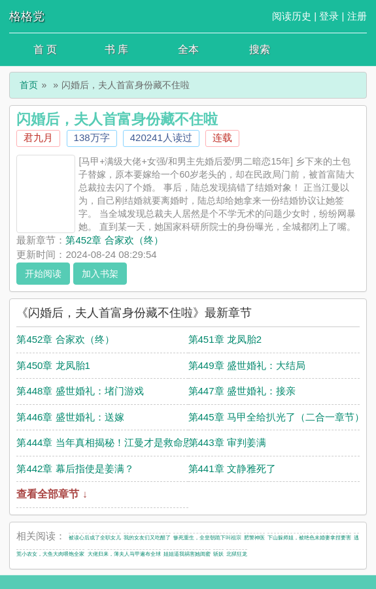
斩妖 (218, 554)
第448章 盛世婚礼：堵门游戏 (79, 390)
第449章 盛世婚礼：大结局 (246, 365)
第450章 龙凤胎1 (53, 365)
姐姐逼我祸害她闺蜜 (187, 554)
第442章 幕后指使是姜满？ (74, 468)
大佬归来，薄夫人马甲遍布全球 (124, 554)
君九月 (38, 137)
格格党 (26, 16)
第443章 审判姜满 (227, 442)
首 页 (45, 49)
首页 (29, 85)
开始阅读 (43, 273)
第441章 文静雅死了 (232, 468)
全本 (188, 49)
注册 (357, 16)
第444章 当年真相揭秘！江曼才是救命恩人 (109, 442)
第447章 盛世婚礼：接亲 (242, 390)
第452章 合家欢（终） (114, 240)
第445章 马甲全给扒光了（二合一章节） (276, 416)
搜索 (259, 49)
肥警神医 (254, 538)
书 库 (116, 49)
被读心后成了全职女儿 (95, 538)
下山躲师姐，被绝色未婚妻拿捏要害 (309, 538)
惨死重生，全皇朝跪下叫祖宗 (207, 538)
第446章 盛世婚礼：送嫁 (70, 416)
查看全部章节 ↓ (51, 494)
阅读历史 (291, 16)
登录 (329, 16)
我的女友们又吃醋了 (147, 538)
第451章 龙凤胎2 (225, 339)
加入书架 (100, 273)
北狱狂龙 (236, 554)
